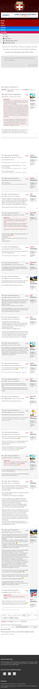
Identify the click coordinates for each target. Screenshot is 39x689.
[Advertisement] (19, 76)
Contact (3, 25)
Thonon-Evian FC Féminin (8, 43)
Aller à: (13, 626)
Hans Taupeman (8, 412)
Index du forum (8, 58)
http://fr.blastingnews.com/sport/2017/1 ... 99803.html (14, 255)
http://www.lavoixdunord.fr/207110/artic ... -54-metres (14, 162)
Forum (2, 23)
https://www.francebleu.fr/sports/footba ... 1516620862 (14, 337)
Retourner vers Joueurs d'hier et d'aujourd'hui (11, 624)
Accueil (3, 20)
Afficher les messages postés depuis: (18, 615)
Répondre (4, 89)
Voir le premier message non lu (14, 89)
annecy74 (6, 157)
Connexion (35, 65)
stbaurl (6, 96)
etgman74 (6, 278)
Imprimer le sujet (36, 61)
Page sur (32, 89)
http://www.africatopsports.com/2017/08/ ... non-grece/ (14, 172)
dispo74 (6, 592)
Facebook (3, 27)
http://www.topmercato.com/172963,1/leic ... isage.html (14, 372)
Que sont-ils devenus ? (9, 87)
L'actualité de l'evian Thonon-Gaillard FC (21, 58)
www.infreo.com (12, 687)
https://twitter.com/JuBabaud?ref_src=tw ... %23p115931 (14, 604)
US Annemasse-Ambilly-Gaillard (10, 40)
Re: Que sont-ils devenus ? (12, 94)
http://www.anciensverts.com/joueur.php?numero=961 (14, 184)
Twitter (3, 29)
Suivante (35, 615)
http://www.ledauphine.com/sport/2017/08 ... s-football (14, 168)
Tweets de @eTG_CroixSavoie (7, 634)
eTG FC (5, 34)
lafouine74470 (7, 215)
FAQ (30, 65)
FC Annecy (5, 36)
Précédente (4, 615)
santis (5, 196)
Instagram (4, 32)
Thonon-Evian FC (7, 38)
